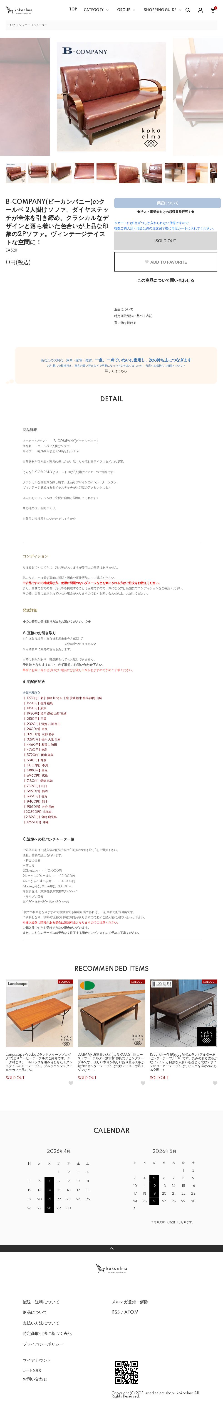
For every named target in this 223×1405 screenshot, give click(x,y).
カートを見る (32, 1370)
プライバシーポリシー (43, 1344)
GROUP (123, 10)
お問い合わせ (35, 1379)
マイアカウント (37, 1360)
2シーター (40, 25)
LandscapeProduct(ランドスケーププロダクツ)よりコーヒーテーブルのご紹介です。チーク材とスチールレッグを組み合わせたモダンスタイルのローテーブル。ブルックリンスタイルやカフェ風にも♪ (39, 1062)
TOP (73, 9)
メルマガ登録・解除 (130, 1302)
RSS (116, 1312)
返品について (123, 309)
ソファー (24, 25)
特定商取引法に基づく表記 (133, 316)
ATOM (131, 1312)
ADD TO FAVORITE (165, 262)
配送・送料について (41, 1302)
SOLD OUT (165, 241)
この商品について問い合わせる (165, 280)
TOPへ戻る (111, 1248)
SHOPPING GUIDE (160, 10)
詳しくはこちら (116, 371)
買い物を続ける (125, 323)
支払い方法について (41, 1323)
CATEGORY (94, 10)
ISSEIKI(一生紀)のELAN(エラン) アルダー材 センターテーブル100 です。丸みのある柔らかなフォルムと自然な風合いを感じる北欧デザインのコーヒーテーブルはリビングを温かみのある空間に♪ (183, 1062)
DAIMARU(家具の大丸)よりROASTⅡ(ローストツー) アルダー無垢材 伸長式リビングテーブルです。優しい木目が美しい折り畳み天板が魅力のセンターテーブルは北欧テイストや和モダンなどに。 (111, 1062)
